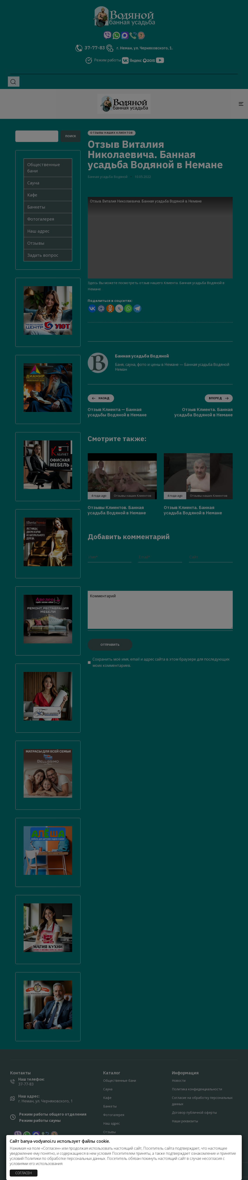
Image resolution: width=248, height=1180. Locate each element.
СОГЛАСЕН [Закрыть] (23, 1173)
